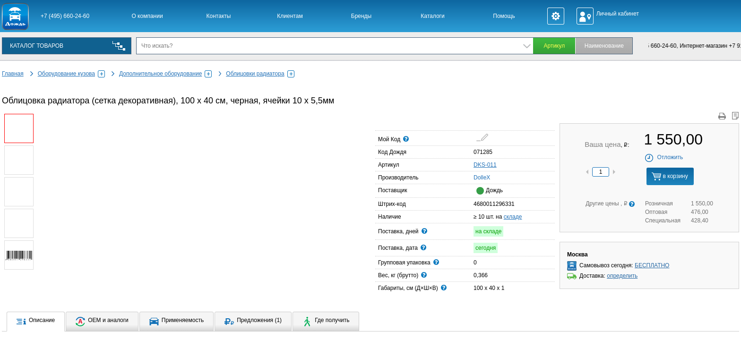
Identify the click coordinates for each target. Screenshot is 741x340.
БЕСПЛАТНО (652, 265)
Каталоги (432, 16)
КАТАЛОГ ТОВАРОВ (36, 45)
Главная (13, 73)
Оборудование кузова (71, 73)
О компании (147, 16)
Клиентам (289, 16)
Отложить (663, 157)
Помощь (504, 16)
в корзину (670, 176)
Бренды (361, 16)
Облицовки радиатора (260, 73)
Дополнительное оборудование (165, 73)
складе (513, 216)
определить (622, 275)
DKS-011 (485, 165)
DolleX (476, 177)
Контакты (219, 16)
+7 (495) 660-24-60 (65, 16)
